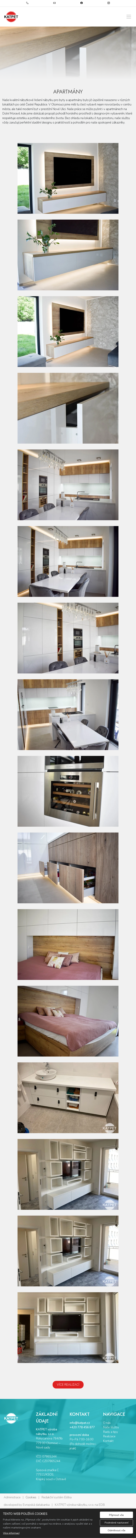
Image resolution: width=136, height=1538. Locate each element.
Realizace (109, 1436)
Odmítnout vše (116, 1530)
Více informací (11, 1533)
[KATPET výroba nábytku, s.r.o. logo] (11, 16)
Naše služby (111, 1427)
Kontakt (108, 1441)
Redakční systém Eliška (56, 1497)
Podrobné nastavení (116, 1522)
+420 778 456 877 (82, 1427)
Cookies (31, 1497)
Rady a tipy (110, 1432)
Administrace (12, 1497)
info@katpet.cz (80, 1423)
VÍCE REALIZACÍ (68, 1384)
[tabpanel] (68, 53)
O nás (107, 1423)
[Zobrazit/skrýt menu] (129, 16)
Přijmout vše (116, 1515)
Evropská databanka (36, 1505)
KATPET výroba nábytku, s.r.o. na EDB (80, 1505)
